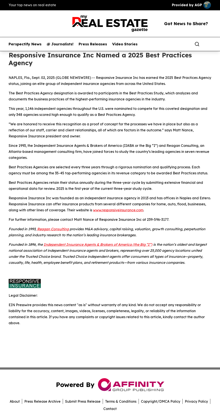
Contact (110, 409)
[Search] (197, 44)
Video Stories (125, 44)
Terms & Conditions (120, 401)
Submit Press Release (83, 401)
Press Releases (93, 44)
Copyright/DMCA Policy (160, 401)
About (15, 401)
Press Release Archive (42, 401)
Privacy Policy (196, 401)
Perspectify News (25, 44)
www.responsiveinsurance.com (118, 210)
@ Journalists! (60, 44)
